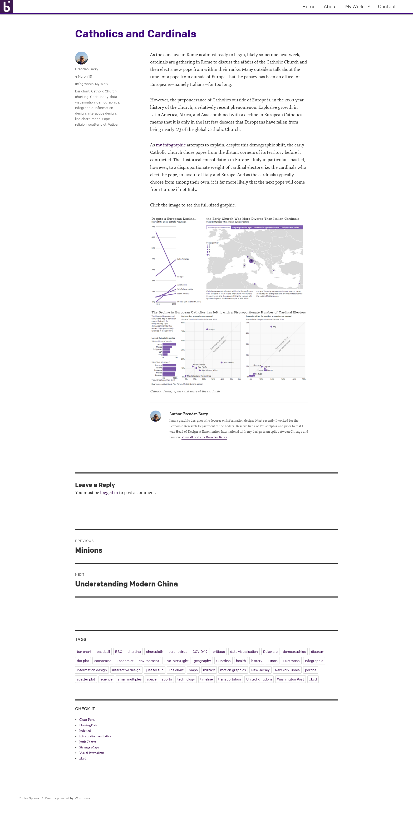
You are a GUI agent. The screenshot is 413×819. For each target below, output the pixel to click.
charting (81, 97)
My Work (354, 6)
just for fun (155, 670)
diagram (317, 651)
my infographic (171, 145)
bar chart (82, 91)
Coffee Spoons (29, 798)
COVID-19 (200, 651)
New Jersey (260, 670)
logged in (109, 492)
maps (95, 119)
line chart (82, 119)
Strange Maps (89, 747)
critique (219, 651)
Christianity (99, 97)
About (330, 6)
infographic (84, 108)
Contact (387, 6)
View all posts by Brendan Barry (204, 437)
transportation (229, 679)
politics (310, 670)
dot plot (83, 661)
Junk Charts (87, 742)
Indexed (85, 731)
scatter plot (97, 124)
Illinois (273, 661)
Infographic (84, 84)
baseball (103, 651)
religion (81, 124)
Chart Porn (87, 720)
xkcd (313, 679)
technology (186, 679)
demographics (107, 102)
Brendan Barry (86, 69)
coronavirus (178, 651)
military (209, 670)
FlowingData (88, 725)
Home (309, 6)
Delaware (270, 651)
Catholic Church (104, 91)
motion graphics (233, 670)
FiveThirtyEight (176, 661)
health (241, 661)
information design (92, 670)
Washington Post (290, 679)
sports (167, 679)
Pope (106, 119)
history (256, 661)
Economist (125, 661)
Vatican (114, 124)
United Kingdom (259, 679)
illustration (291, 661)
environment (149, 661)
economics (102, 661)
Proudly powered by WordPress (67, 798)
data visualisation (244, 651)
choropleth (154, 651)
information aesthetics (95, 736)
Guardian (223, 661)
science (106, 679)
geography (202, 661)
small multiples (130, 679)
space (151, 679)
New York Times (287, 670)
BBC (118, 651)
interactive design (101, 113)
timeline (206, 679)
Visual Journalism (91, 753)
